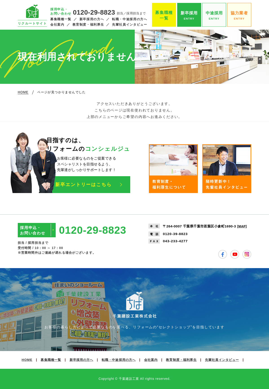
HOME (27, 360)
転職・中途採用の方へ (129, 19)
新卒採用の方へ (91, 19)
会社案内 (57, 24)
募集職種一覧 (60, 19)
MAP (242, 226)
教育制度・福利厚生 (88, 24)
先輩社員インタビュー (129, 24)
